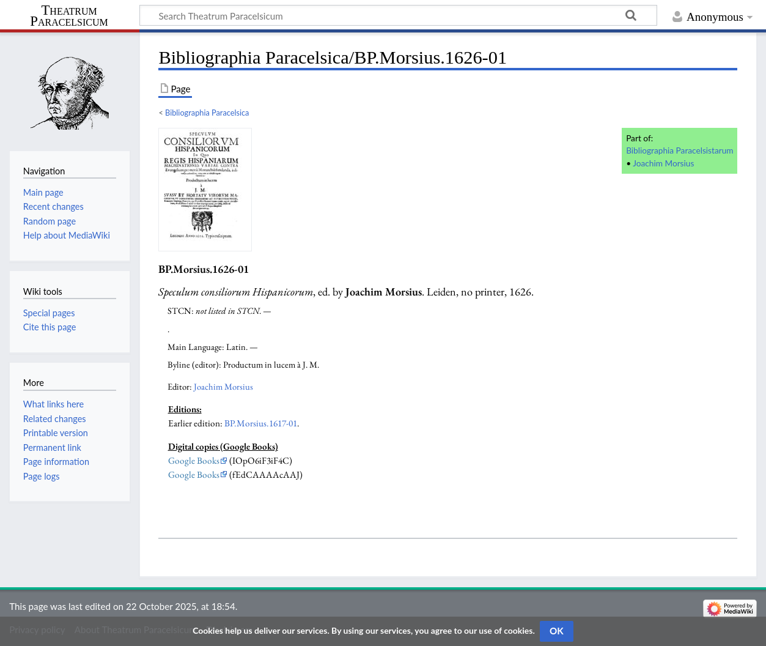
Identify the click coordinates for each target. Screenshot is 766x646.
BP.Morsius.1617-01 (260, 423)
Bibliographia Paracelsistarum (679, 150)
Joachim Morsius (663, 163)
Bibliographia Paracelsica (207, 112)
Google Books (193, 461)
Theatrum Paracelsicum (69, 16)
